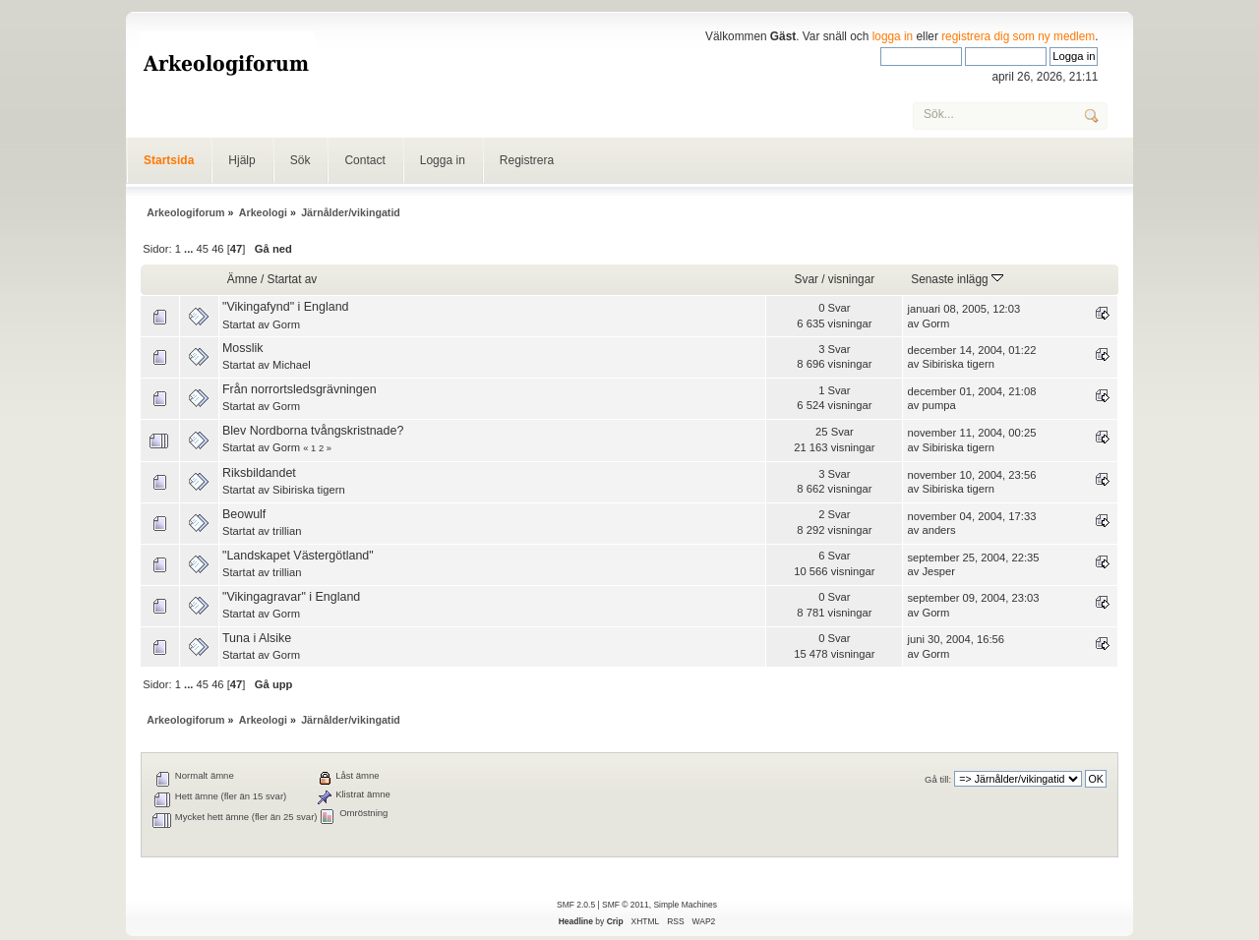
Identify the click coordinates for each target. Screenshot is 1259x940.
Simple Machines (684, 905)
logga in (893, 36)
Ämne (242, 279)
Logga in (442, 160)
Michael (291, 365)
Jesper (938, 571)
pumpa (938, 405)
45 (203, 249)
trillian (286, 531)
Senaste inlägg (957, 279)
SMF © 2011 (625, 905)
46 (217, 249)
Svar (806, 279)
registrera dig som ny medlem (1018, 36)
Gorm (286, 324)
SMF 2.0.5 (576, 905)
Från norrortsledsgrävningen (299, 389)
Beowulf (244, 514)
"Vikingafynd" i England (285, 307)
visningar (851, 279)
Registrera (527, 160)
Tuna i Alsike (256, 638)
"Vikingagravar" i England (291, 597)
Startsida (169, 160)
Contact (364, 160)
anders (938, 530)
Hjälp (241, 160)
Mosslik (243, 348)
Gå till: (938, 779)
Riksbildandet (259, 473)
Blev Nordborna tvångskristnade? (312, 431)
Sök (300, 160)
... (190, 249)
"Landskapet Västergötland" (298, 555)
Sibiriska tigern (958, 364)
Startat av (293, 279)
